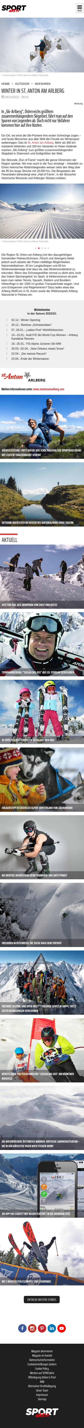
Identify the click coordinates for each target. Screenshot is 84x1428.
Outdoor (22, 83)
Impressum (42, 1394)
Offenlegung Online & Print (42, 1377)
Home (5, 83)
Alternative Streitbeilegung (42, 1386)
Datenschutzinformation (42, 1360)
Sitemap (42, 1399)
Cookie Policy (42, 1368)
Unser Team (42, 1390)
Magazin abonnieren (42, 1351)
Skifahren (43, 83)
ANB (42, 1381)
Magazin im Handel (42, 1355)
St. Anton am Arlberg (40, 142)
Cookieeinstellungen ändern (42, 1364)
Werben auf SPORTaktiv (42, 1373)
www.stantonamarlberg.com (48, 389)
